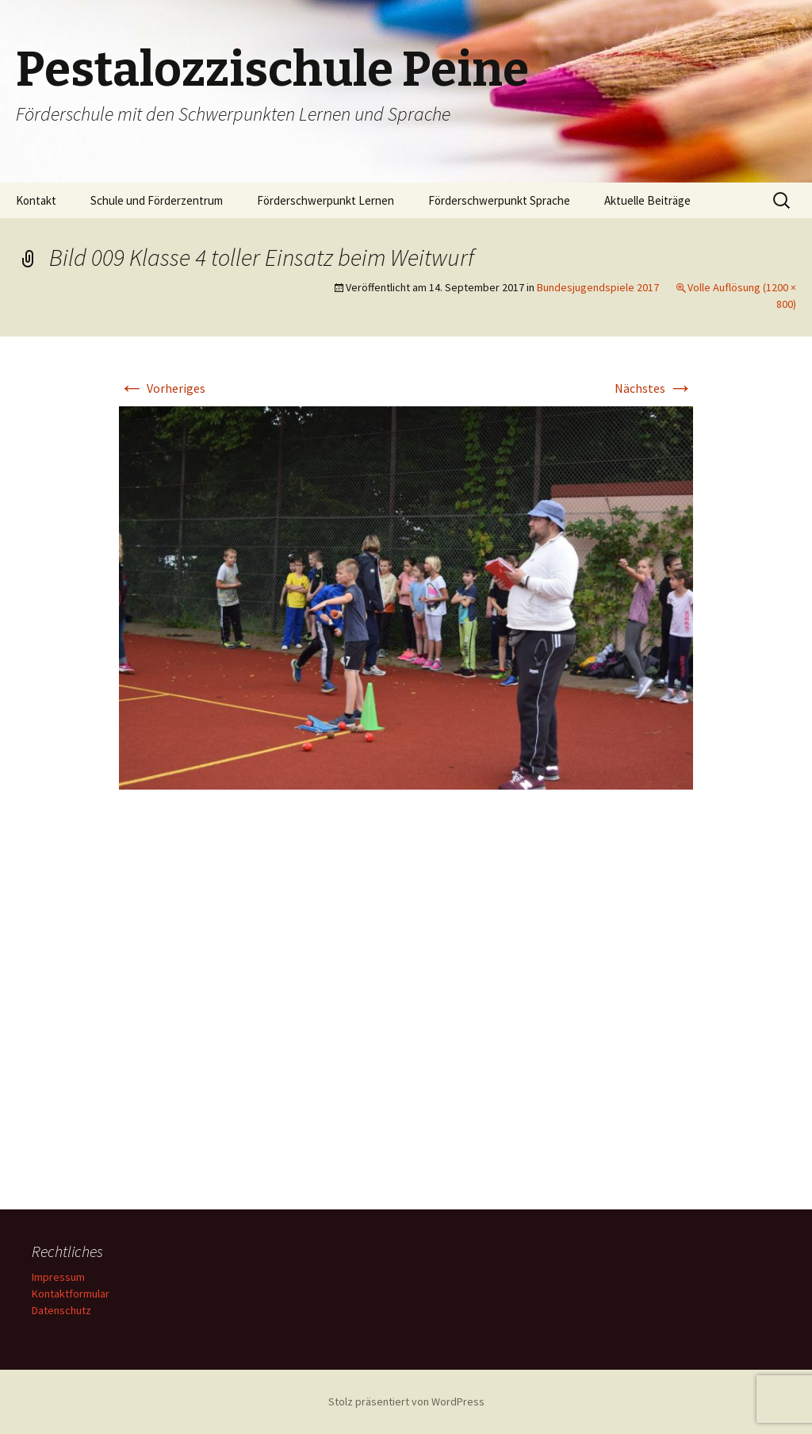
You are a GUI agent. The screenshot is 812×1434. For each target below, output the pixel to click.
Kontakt (36, 200)
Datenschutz (61, 1310)
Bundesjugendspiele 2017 (598, 287)
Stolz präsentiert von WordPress (406, 1401)
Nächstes (654, 388)
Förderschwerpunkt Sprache (499, 200)
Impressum (58, 1277)
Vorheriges (162, 388)
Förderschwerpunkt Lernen (325, 200)
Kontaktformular (70, 1293)
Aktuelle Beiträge (647, 200)
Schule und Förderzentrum (156, 200)
